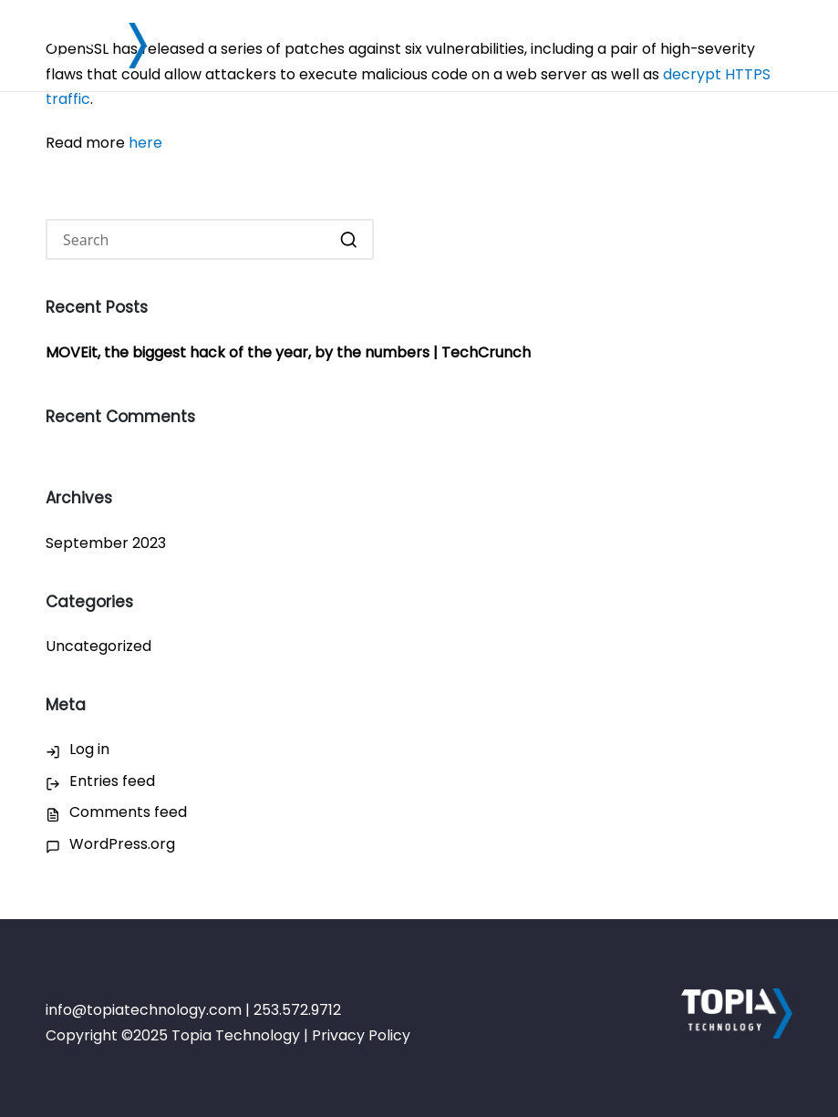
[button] (348, 239)
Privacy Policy (361, 1035)
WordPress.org (122, 843)
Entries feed (112, 781)
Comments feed (128, 812)
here (145, 142)
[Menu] (781, 45)
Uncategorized (98, 646)
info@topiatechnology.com (144, 1009)
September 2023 (106, 543)
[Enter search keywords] (210, 239)
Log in (89, 749)
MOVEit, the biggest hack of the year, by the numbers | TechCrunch (288, 352)
